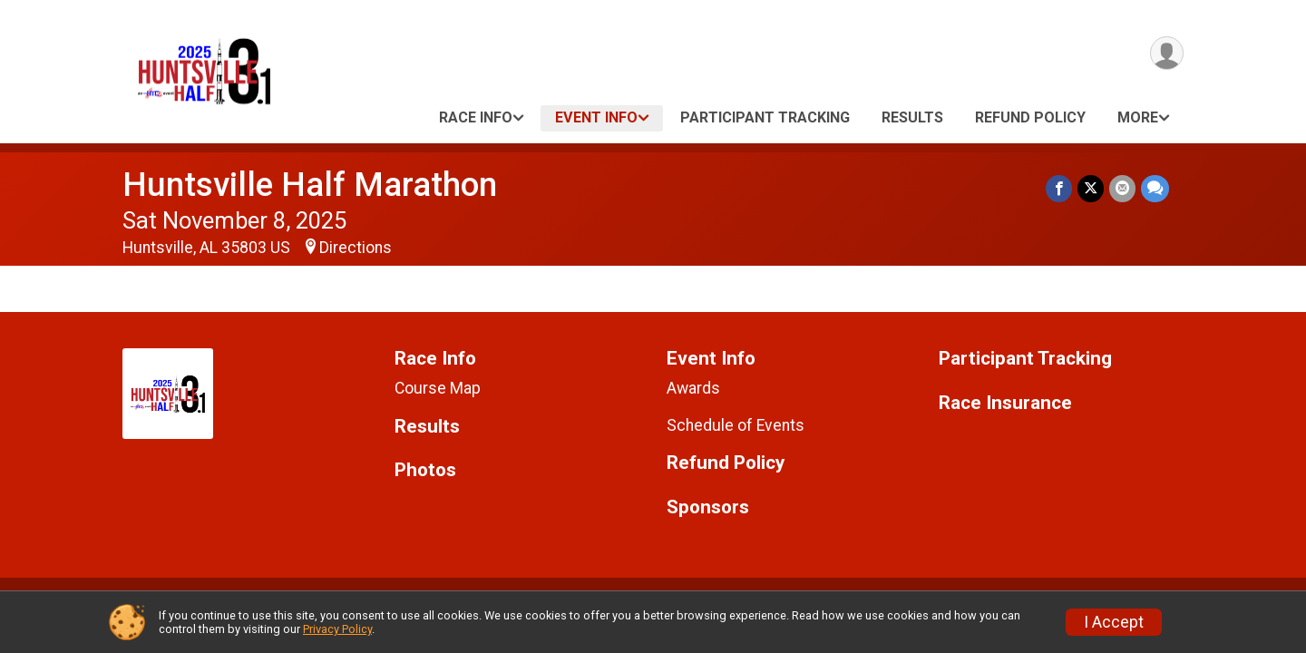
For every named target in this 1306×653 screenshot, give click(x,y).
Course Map (438, 388)
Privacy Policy (337, 629)
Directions (355, 248)
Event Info (596, 117)
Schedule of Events (735, 425)
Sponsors (708, 507)
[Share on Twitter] (1090, 188)
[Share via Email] (1122, 188)
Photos (425, 470)
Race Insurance (1005, 403)
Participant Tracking (765, 117)
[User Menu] (1167, 53)
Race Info (475, 117)
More (1137, 117)
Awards (693, 388)
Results (912, 117)
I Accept (1114, 622)
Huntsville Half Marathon (309, 184)
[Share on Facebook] (1059, 188)
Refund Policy (1030, 117)
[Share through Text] (1155, 188)
